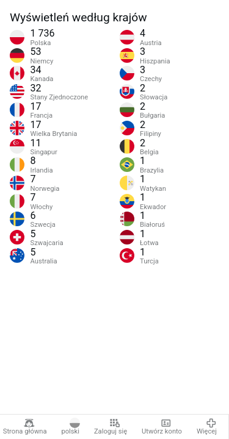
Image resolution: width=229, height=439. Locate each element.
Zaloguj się (110, 427)
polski (70, 427)
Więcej (207, 427)
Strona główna (25, 427)
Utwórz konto (162, 427)
